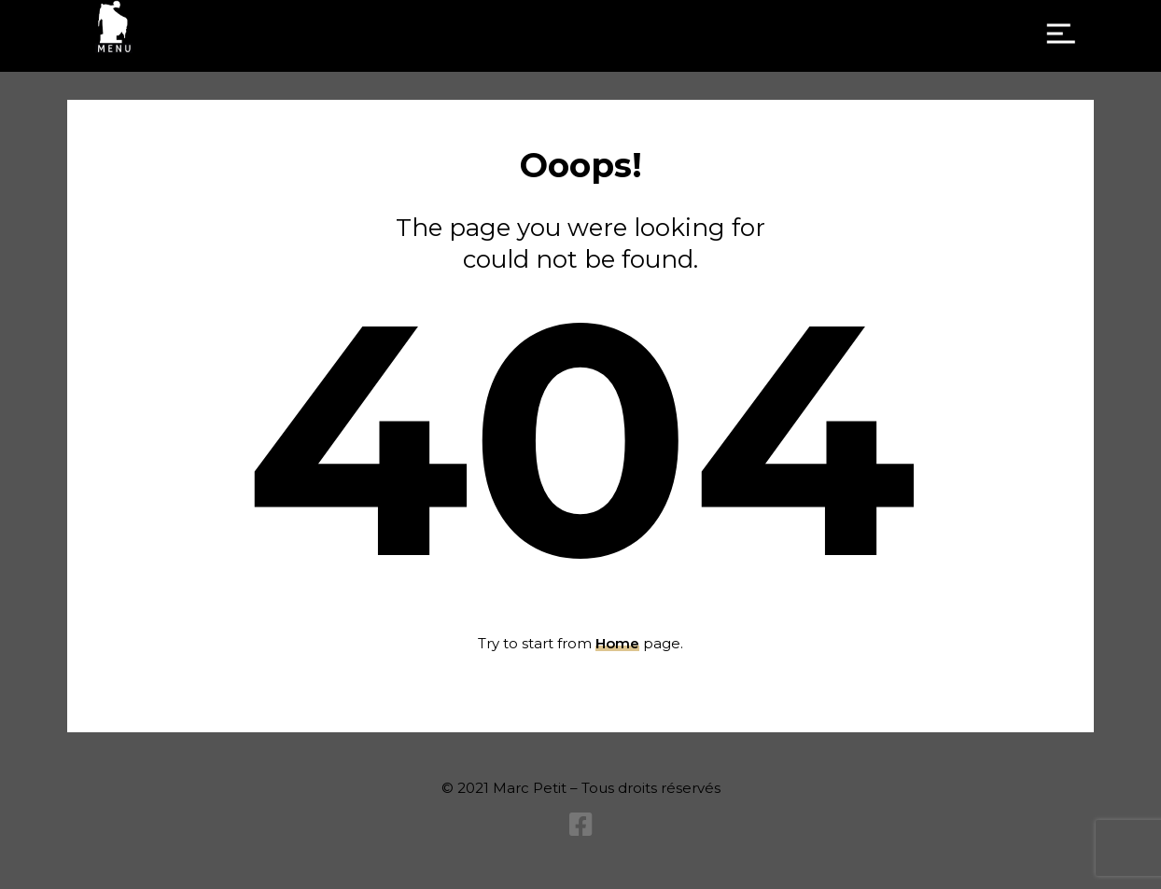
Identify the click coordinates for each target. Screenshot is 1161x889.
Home (617, 643)
